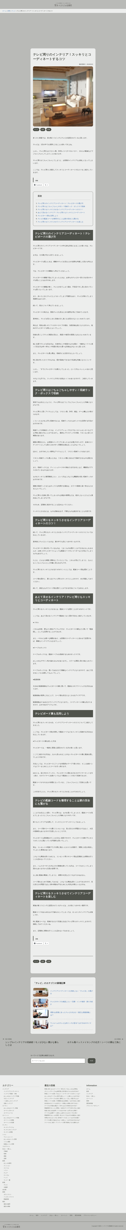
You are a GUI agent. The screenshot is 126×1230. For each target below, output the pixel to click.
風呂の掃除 (7, 1206)
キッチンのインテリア (10, 1129)
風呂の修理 (7, 1204)
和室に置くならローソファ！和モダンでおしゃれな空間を (61, 1089)
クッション (7, 1165)
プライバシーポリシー (92, 1105)
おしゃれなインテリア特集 (11, 1096)
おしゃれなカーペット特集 (11, 1117)
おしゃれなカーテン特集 (11, 1108)
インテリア (5, 1089)
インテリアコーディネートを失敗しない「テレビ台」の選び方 (63, 992)
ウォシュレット (8, 1137)
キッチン (5, 1125)
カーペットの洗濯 (9, 1122)
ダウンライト (7, 1194)
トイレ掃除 (7, 1141)
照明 (3, 1192)
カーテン (5, 1105)
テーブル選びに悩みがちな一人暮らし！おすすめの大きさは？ (62, 1120)
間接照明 (6, 1199)
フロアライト (6, 1146)
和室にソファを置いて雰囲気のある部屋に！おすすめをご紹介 (62, 1101)
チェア (6, 1173)
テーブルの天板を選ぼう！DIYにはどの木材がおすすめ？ (60, 1105)
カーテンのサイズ (9, 1110)
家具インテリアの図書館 (106, 1226)
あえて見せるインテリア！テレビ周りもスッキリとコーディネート (61, 212)
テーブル (6, 1175)
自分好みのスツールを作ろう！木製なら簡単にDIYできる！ (61, 1103)
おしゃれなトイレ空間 (10, 1139)
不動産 (6, 1151)
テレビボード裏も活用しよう (48, 216)
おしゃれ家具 (7, 1163)
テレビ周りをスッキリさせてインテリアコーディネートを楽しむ (60, 222)
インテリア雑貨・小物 (10, 1093)
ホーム (4, 11)
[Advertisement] (63, 30)
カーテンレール (8, 1113)
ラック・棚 (7, 1180)
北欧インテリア (8, 1103)
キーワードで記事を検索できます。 (43, 1055)
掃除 (5, 1156)
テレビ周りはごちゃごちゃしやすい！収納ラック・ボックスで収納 (61, 206)
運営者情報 (89, 1103)
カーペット (5, 1115)
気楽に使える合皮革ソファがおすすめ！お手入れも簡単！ (61, 1110)
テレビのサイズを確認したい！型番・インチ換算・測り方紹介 (63, 1003)
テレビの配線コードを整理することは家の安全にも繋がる (58, 219)
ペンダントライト (9, 1197)
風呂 (3, 1201)
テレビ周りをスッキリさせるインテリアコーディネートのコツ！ (60, 209)
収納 (5, 1153)
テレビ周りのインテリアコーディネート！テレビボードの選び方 (60, 203)
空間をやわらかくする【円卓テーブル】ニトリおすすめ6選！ (62, 1117)
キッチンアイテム (9, 1127)
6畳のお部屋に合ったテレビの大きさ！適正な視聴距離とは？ (62, 1013)
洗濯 (5, 1158)
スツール (6, 1168)
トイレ (4, 1134)
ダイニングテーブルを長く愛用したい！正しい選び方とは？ (61, 1098)
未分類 (4, 1189)
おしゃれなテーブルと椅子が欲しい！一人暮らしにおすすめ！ (62, 1096)
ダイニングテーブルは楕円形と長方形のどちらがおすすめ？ (61, 1091)
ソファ (6, 1170)
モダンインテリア (9, 1098)
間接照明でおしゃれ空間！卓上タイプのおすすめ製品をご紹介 (62, 1115)
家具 (43, 129)
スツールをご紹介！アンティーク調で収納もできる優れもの (61, 1122)
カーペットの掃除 (9, 1120)
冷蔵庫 (6, 1187)
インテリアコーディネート (11, 1091)
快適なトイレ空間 (9, 1144)
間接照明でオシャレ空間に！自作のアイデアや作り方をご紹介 (62, 1108)
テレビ (13, 11)
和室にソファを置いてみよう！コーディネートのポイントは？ (62, 1093)
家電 (9, 11)
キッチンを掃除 (8, 1132)
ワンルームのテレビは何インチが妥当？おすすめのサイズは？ (62, 1024)
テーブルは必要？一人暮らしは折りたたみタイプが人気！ (61, 1113)
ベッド (6, 1177)
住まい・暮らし (6, 1149)
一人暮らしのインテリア (11, 1101)
